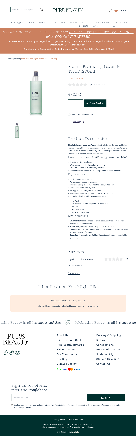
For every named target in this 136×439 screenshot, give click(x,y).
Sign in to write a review (81, 259)
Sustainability (105, 354)
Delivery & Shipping (108, 335)
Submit (105, 398)
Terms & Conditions (75, 419)
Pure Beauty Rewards (70, 345)
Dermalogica (16, 22)
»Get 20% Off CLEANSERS (68, 36)
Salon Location (66, 349)
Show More (74, 273)
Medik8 (43, 22)
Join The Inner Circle (69, 340)
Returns (101, 340)
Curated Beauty (67, 363)
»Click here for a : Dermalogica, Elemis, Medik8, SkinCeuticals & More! (68, 49)
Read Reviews (100, 84)
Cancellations (105, 345)
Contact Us (103, 363)
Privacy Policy (59, 419)
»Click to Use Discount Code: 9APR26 (101, 31)
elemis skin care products (73, 306)
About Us (62, 335)
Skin (53, 22)
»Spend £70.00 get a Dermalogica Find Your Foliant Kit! (67, 41)
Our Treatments (67, 354)
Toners (17, 58)
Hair (63, 22)
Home (10, 58)
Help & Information (108, 349)
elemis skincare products (49, 306)
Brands (73, 22)
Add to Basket (95, 103)
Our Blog (62, 359)
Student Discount (107, 359)
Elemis (30, 22)
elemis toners (92, 306)
